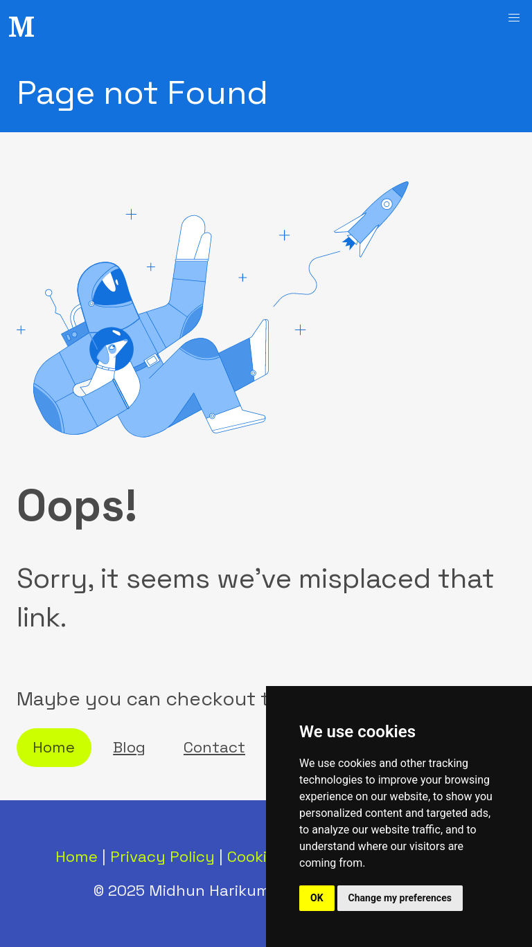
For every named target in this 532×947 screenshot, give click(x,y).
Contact (214, 747)
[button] (514, 18)
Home (54, 747)
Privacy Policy (162, 857)
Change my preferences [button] (400, 897)
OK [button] (316, 897)
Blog (129, 747)
